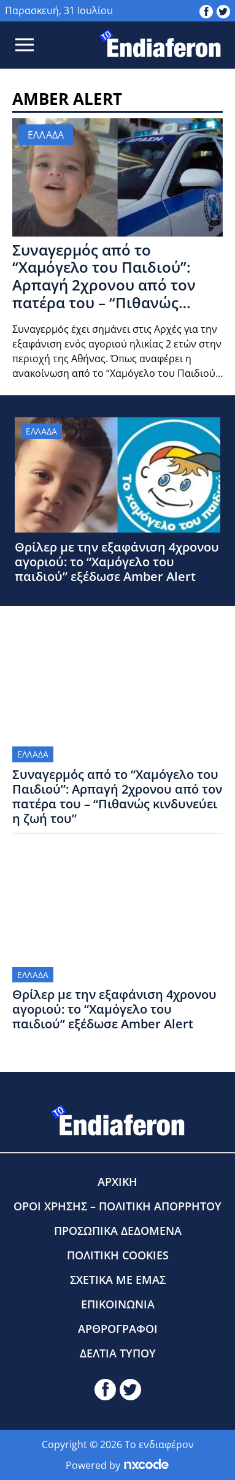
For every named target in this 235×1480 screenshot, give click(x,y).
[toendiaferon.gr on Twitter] (223, 10)
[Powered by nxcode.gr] (146, 1465)
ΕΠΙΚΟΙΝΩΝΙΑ (118, 1304)
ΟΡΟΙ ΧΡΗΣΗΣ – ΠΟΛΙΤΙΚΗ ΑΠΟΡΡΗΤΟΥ (117, 1206)
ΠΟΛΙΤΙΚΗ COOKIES (118, 1255)
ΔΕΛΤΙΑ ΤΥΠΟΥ (118, 1353)
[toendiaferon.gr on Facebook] (206, 10)
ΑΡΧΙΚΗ (117, 1181)
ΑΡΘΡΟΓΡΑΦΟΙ (118, 1328)
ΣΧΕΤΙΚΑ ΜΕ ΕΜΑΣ (118, 1279)
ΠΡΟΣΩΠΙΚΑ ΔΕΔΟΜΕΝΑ (118, 1230)
